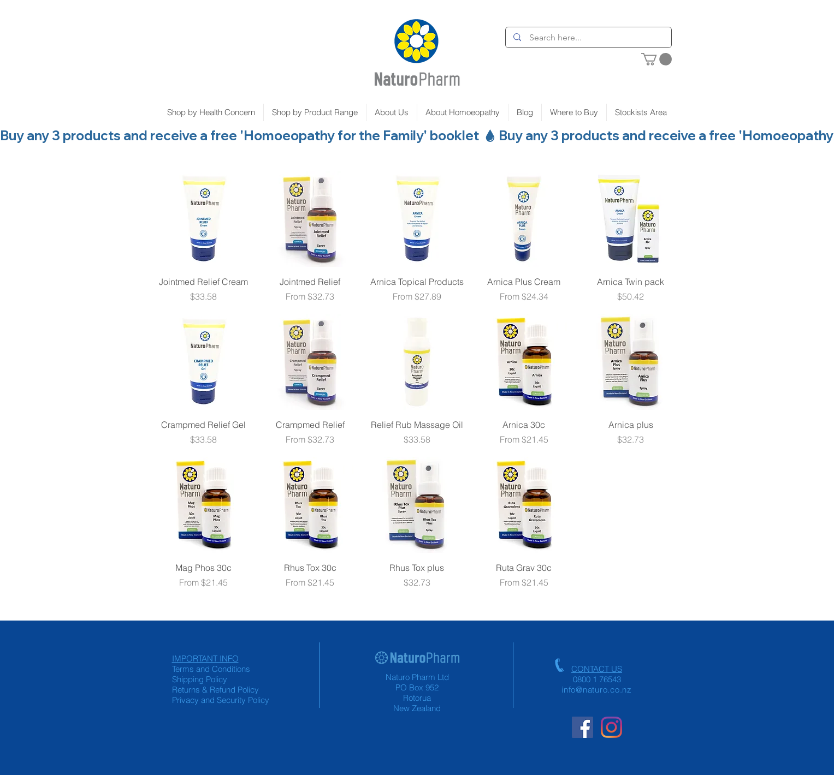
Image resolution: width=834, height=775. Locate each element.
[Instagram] (611, 727)
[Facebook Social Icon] (582, 727)
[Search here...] (588, 37)
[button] (656, 59)
